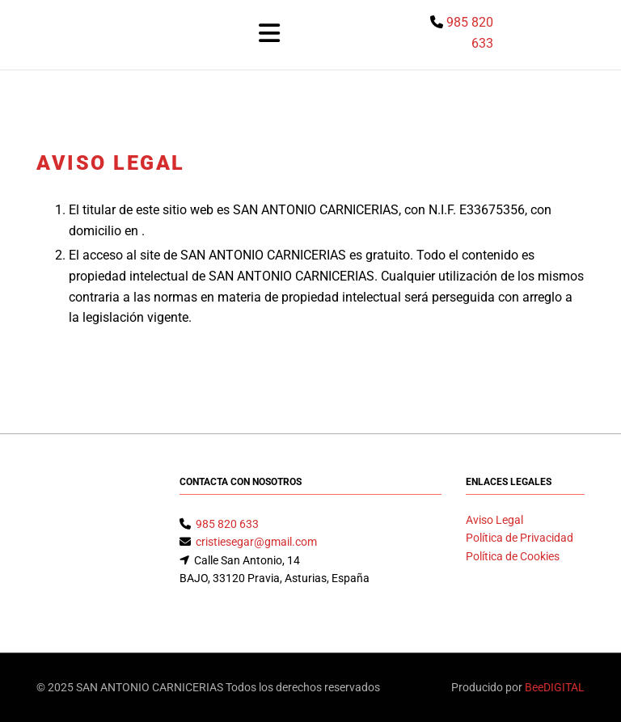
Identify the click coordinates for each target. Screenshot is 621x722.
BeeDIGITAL (555, 687)
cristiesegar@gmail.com (256, 541)
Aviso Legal (494, 519)
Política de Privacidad (519, 537)
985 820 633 (227, 523)
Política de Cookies (513, 556)
